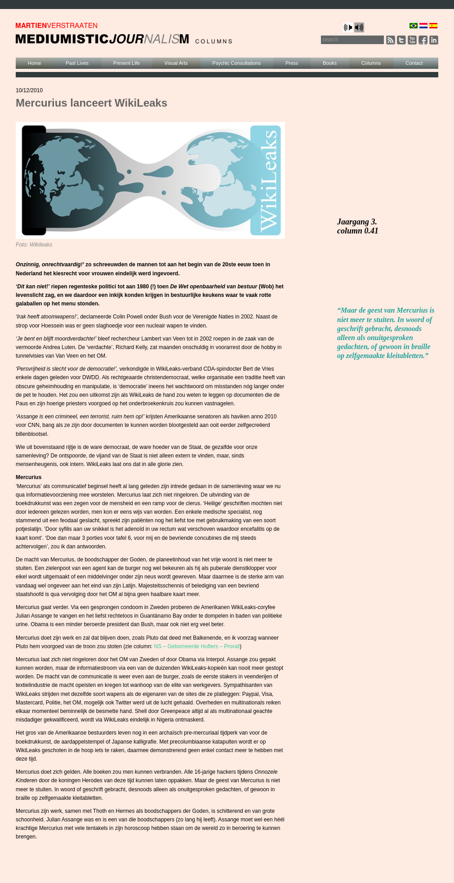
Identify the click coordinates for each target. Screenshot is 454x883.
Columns (371, 63)
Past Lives (77, 63)
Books (330, 63)
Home (34, 63)
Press (291, 63)
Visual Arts (176, 63)
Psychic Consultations (237, 63)
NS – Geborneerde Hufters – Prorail (197, 646)
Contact (414, 63)
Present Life (126, 63)
